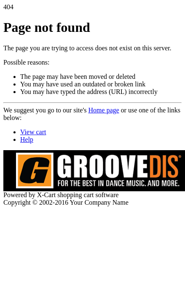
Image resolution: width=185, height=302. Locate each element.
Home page (103, 110)
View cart (33, 131)
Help (26, 139)
